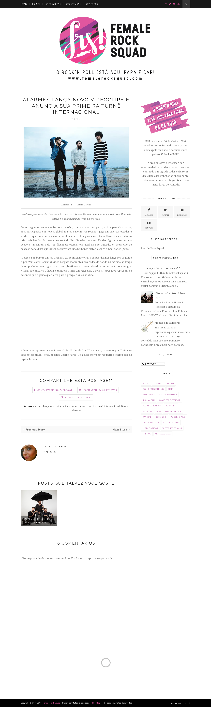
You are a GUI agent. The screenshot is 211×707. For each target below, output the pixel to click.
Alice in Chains (178, 417)
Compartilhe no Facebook (55, 390)
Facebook (149, 211)
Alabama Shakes (163, 433)
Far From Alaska (151, 422)
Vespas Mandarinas (152, 405)
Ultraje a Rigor (150, 428)
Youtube (149, 224)
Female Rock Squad (152, 248)
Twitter (165, 211)
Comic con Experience (169, 400)
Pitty (170, 389)
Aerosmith (171, 405)
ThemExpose (98, 703)
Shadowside (148, 394)
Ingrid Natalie (55, 446)
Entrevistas (53, 4)
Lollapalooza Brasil (164, 383)
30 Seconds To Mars (172, 428)
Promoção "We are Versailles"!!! (161, 268)
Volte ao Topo (180, 703)
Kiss (159, 411)
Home (24, 4)
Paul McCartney (173, 411)
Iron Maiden (149, 400)
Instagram (182, 211)
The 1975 (147, 433)
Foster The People (168, 394)
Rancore (147, 417)
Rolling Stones (171, 422)
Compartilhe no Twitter (100, 390)
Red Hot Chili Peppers (153, 389)
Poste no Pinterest (78, 397)
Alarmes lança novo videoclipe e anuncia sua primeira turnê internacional (76, 406)
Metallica (147, 411)
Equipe (36, 4)
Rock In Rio (161, 417)
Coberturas (73, 4)
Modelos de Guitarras (167, 322)
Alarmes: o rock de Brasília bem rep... (37, 521)
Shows (146, 383)
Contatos (92, 4)
